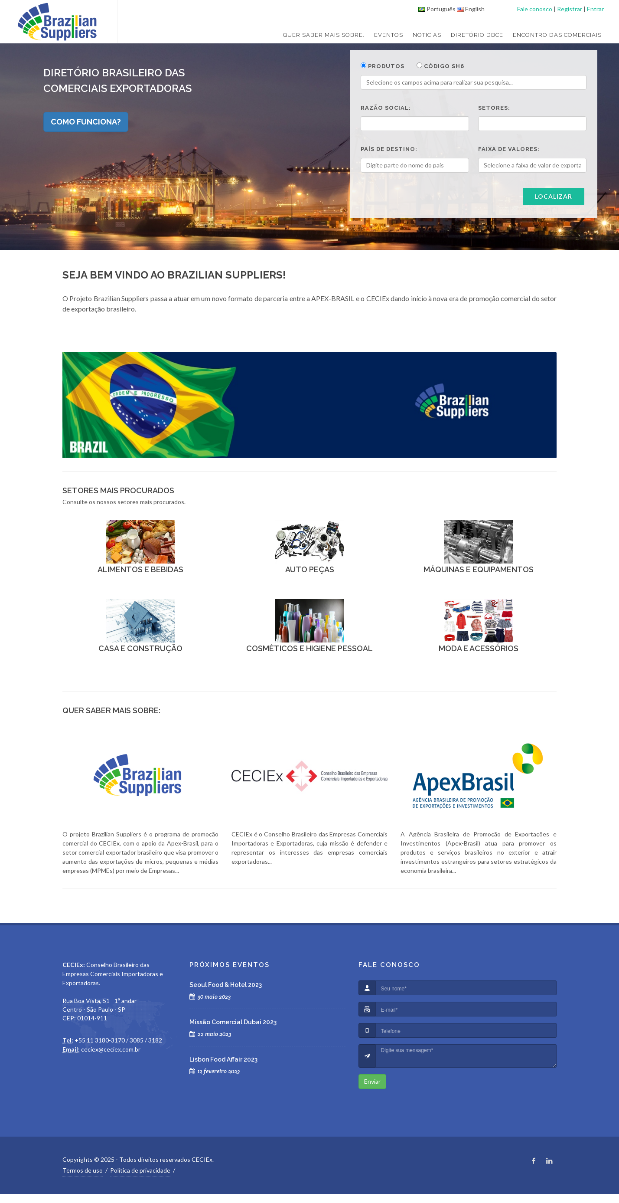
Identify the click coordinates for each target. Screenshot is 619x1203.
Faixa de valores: (509, 149)
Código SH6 (440, 65)
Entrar (595, 9)
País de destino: (389, 149)
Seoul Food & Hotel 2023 (225, 984)
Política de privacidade (140, 1170)
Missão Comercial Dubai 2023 (233, 1022)
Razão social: (386, 108)
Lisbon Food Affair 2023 (223, 1059)
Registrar (569, 9)
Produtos (382, 65)
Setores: (494, 108)
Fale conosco (534, 9)
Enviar (372, 1081)
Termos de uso (82, 1170)
